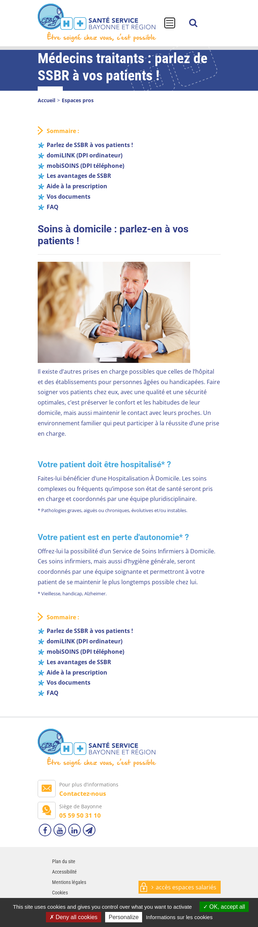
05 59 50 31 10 (80, 815)
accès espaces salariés (186, 887)
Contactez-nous (82, 793)
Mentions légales (69, 882)
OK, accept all (224, 907)
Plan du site (63, 861)
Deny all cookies (74, 917)
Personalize (124, 917)
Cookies (60, 892)
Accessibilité (64, 872)
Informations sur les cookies (179, 917)
